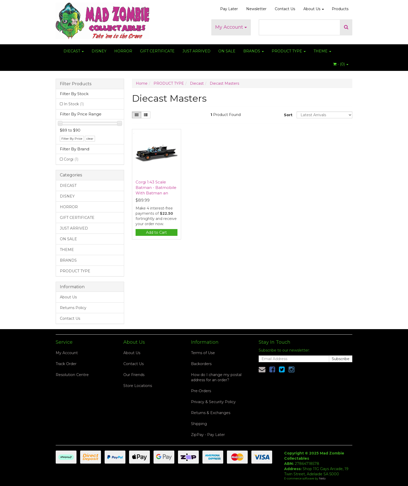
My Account (231, 27)
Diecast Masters (224, 83)
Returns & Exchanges (210, 412)
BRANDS (253, 51)
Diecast (197, 83)
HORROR (123, 51)
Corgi (71, 159)
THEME (322, 51)
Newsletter (256, 9)
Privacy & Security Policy (213, 401)
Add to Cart (156, 232)
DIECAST (73, 51)
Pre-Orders (201, 391)
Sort (288, 115)
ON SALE (226, 51)
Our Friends (133, 374)
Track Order (66, 363)
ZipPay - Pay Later (208, 434)
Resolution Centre (72, 374)
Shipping (199, 423)
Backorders (201, 363)
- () (340, 64)
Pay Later (229, 9)
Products (340, 9)
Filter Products (75, 84)
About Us (313, 9)
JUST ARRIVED (196, 51)
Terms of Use (203, 352)
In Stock (74, 104)
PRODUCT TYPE (289, 51)
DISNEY (99, 51)
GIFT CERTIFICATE (157, 51)
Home (142, 83)
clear (89, 138)
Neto (322, 478)
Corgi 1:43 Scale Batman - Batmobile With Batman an (156, 187)
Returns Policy (73, 307)
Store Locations (137, 385)
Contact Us (285, 9)
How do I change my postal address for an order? (216, 377)
